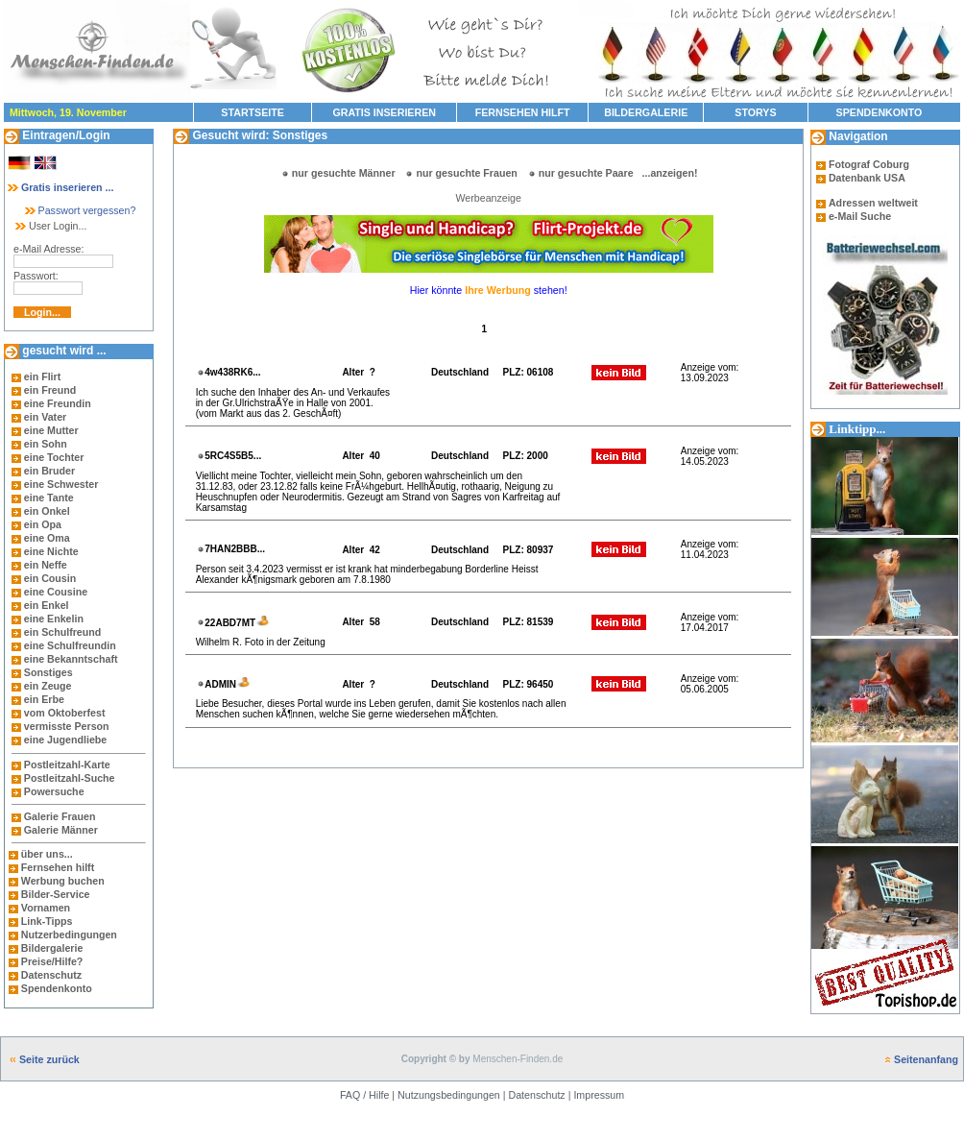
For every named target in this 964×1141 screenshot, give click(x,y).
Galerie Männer (61, 830)
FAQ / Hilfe (365, 1095)
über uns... (47, 854)
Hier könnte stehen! (488, 290)
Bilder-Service (55, 894)
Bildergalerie (52, 948)
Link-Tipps (47, 921)
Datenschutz (50, 975)
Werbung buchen (63, 880)
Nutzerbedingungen (69, 934)
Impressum (598, 1095)
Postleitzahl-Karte (67, 764)
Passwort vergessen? (79, 210)
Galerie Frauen (60, 816)
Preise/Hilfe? (52, 961)
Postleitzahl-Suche (69, 778)
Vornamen (45, 907)
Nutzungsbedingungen (449, 1095)
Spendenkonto (55, 988)
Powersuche (54, 791)
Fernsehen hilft (57, 867)
